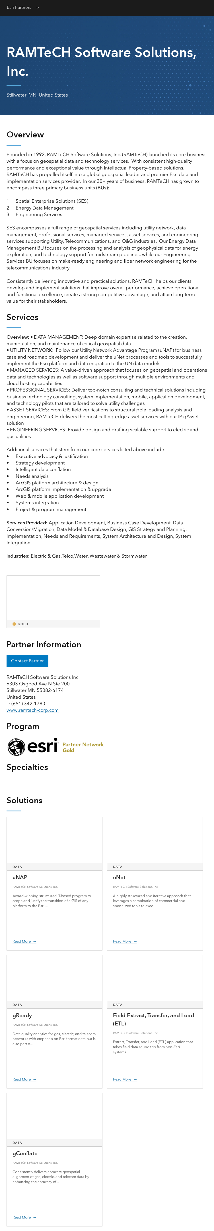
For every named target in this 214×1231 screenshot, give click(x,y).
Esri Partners (19, 7)
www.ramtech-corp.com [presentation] (33, 710)
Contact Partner (27, 660)
